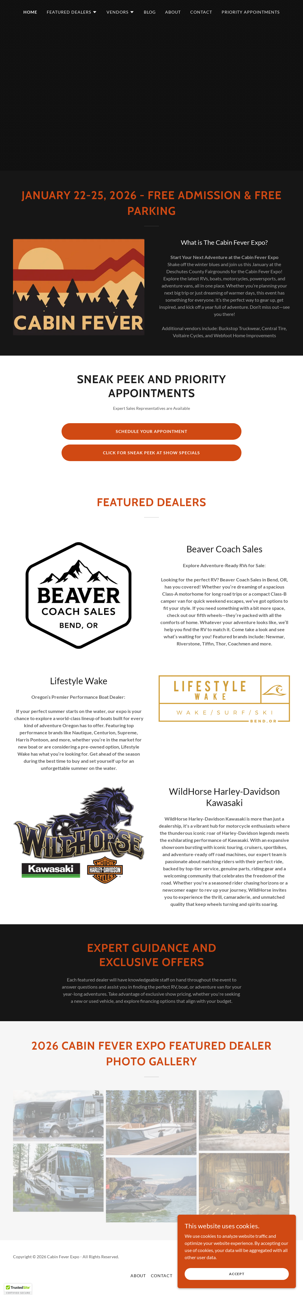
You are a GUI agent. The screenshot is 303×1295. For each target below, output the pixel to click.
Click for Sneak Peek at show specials (151, 452)
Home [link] (30, 12)
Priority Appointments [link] (251, 12)
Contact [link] (201, 12)
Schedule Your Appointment (151, 431)
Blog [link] (150, 12)
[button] (72, 12)
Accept (236, 1274)
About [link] (173, 12)
